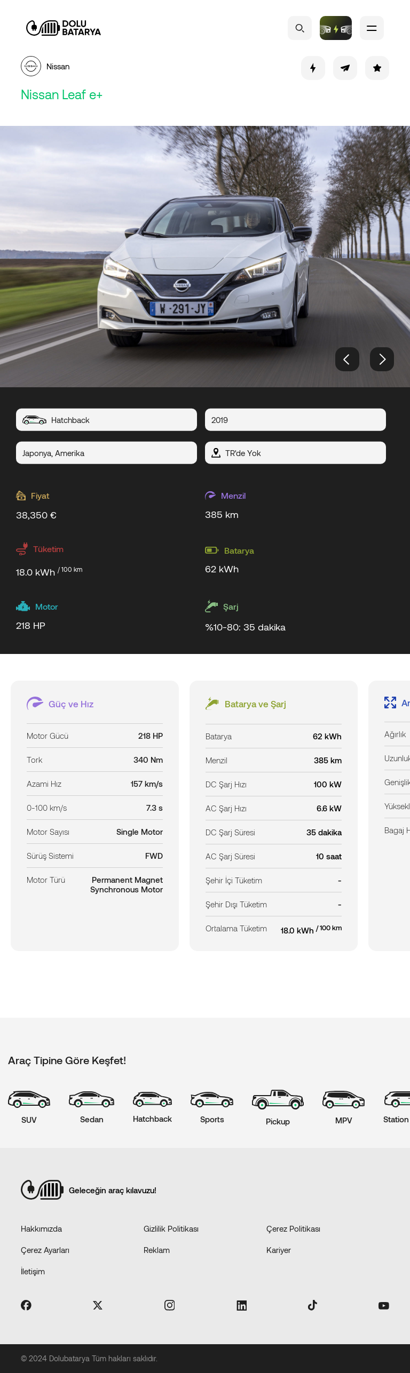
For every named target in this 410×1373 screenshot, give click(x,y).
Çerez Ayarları (45, 1250)
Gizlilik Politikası (171, 1228)
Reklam (157, 1250)
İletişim (33, 1271)
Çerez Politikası (293, 1228)
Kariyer (278, 1250)
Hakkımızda (41, 1228)
